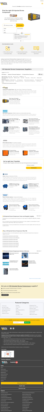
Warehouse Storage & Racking (27, 410)
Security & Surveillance (26, 404)
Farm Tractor (18, 306)
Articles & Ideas (3, 369)
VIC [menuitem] (4, 30)
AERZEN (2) (21, 76)
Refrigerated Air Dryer (19, 81)
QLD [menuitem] (5, 32)
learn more (5, 294)
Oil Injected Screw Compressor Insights (9, 83)
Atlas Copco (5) (15, 76)
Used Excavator (32, 311)
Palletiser (17, 311)
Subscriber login (22, 388)
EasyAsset (23, 344)
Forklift (17, 308)
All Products (4, 74)
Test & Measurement (25, 405)
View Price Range (20, 28)
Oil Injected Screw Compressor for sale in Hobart (10, 241)
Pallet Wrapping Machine (20, 309)
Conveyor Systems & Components (6, 399)
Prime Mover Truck (19, 314)
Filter (40, 74)
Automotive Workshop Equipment (6, 394)
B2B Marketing (3, 372)
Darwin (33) (4, 78)
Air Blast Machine (13, 79)
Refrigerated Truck (33, 305)
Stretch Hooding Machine (34, 309)
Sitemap (2, 380)
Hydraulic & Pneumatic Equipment (14, 74)
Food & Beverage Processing (5, 407)
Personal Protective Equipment (27, 402)
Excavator (17, 305)
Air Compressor (20, 79)
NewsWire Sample (4, 375)
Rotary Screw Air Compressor (30, 81)
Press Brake (18, 312)
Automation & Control (4, 392)
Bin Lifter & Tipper (5, 307)
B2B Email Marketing (4, 374)
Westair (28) (10, 76)
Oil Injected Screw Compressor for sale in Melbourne (11, 237)
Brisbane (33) (33, 77)
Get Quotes (20, 25)
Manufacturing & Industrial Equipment (28, 392)
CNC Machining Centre (6, 310)
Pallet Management (25, 400)
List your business (22, 383)
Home (2, 367)
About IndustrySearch (4, 370)
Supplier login (22, 385)
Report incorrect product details (35, 278)
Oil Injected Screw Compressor (28, 74)
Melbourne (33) (16, 77)
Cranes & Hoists (3, 400)
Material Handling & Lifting (26, 394)
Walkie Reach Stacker (33, 314)
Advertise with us (3, 377)
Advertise (41, 0)
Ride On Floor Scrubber (34, 306)
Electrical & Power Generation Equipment (7, 402)
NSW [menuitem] (5, 28)
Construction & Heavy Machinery (6, 397)
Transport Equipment (25, 407)
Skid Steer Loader (33, 308)
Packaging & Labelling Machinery (27, 399)
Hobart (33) (27, 77)
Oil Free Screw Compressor (29, 79)
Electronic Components (4, 404)
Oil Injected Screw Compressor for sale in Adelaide (11, 244)
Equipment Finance (5, 313)
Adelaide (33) (39, 77)
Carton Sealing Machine (6, 308)
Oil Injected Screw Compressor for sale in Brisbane (11, 243)
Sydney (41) (11, 77)
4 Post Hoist (4, 305)
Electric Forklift (4, 311)
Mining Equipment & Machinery (27, 397)
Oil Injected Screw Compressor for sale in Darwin (10, 246)
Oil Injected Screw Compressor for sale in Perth (10, 239)
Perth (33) (22, 77)
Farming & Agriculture (4, 405)
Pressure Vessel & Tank (10, 81)
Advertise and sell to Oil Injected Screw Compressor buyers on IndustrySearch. (15, 347)
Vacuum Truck (32, 312)
